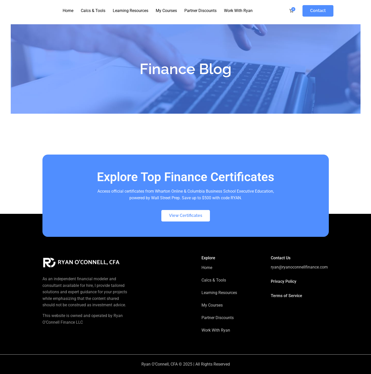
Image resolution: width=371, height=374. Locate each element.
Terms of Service (286, 295)
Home (68, 10)
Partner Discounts (200, 10)
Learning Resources (130, 10)
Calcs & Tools (93, 10)
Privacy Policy (283, 281)
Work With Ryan (238, 10)
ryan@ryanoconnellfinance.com (299, 267)
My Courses (166, 10)
